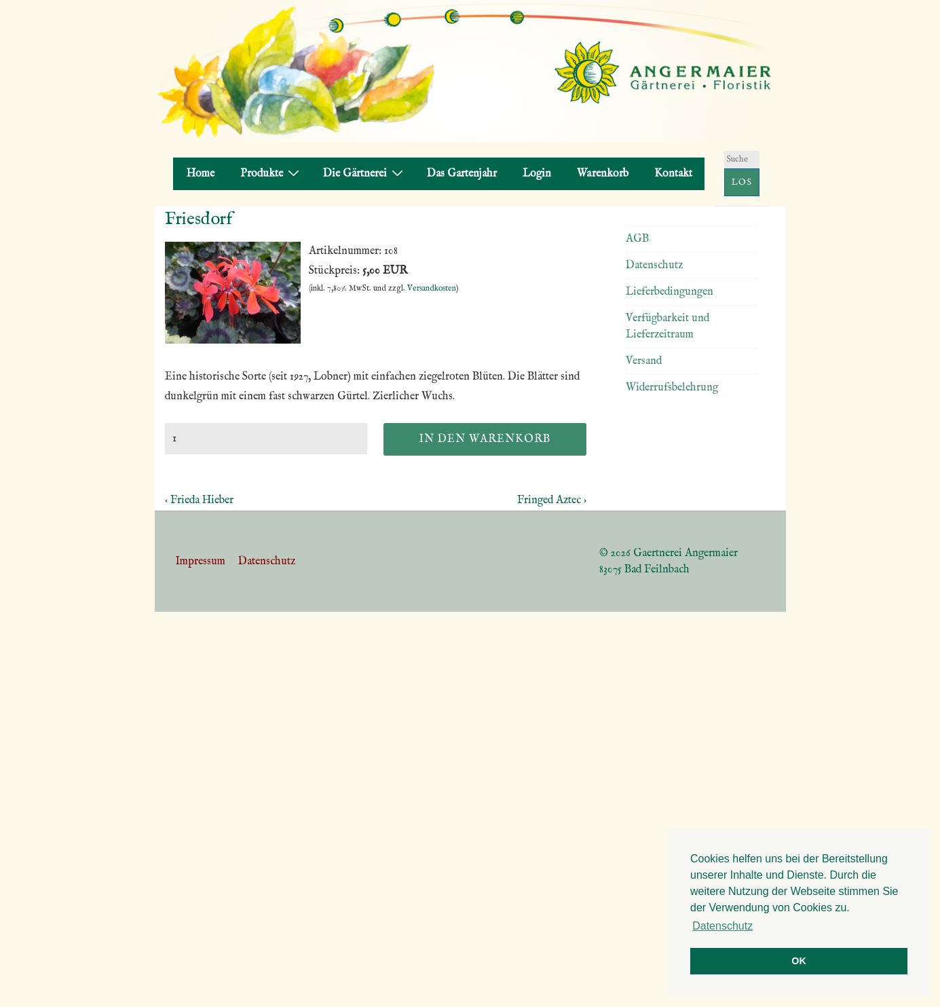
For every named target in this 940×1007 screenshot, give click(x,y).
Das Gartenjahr (462, 174)
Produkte (271, 173)
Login (537, 174)
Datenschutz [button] (722, 926)
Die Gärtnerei (365, 173)
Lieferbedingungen (669, 292)
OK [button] (798, 960)
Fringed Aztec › (551, 500)
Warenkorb (602, 174)
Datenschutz (654, 265)
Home (200, 174)
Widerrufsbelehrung (672, 388)
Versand (644, 361)
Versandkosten (431, 288)
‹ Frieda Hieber (199, 500)
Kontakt (673, 174)
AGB (637, 239)
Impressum (200, 561)
